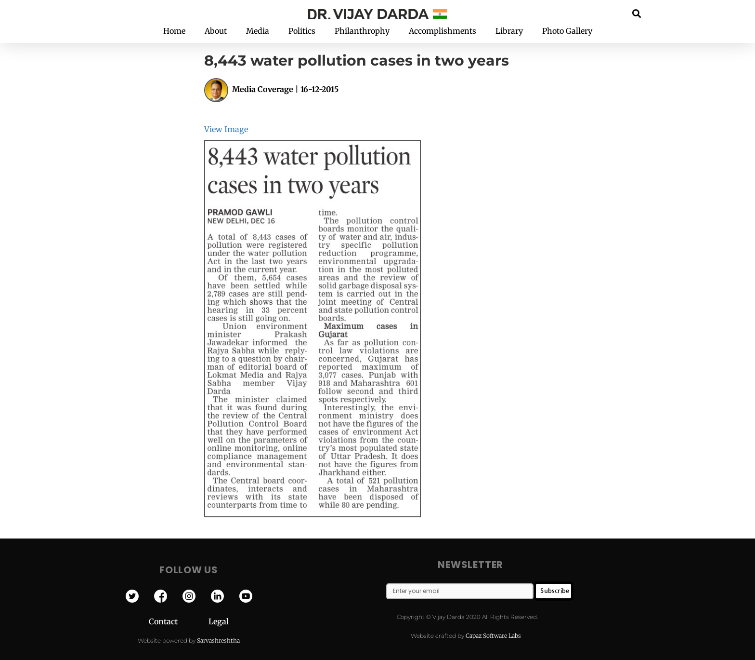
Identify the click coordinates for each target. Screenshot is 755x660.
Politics (301, 31)
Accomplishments (442, 31)
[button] (637, 13)
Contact (178, 621)
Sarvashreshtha (218, 640)
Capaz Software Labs (493, 635)
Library (509, 31)
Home (174, 31)
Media (257, 31)
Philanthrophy (362, 31)
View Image (226, 129)
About (216, 31)
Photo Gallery (567, 31)
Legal (218, 621)
